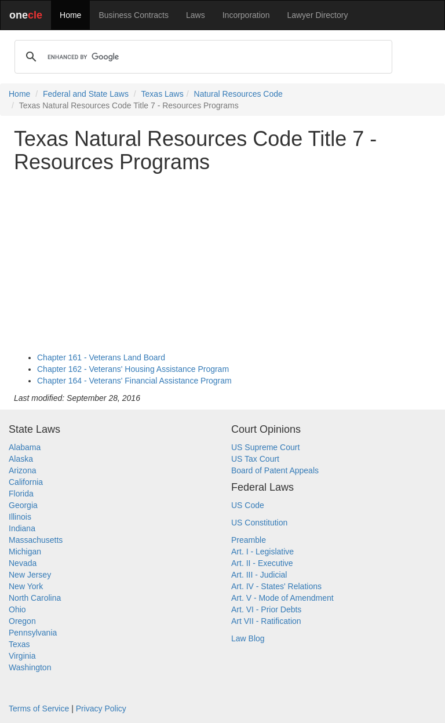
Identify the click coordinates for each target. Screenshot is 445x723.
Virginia (22, 655)
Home (70, 15)
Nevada (23, 563)
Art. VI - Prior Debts (266, 609)
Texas (19, 644)
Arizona (22, 470)
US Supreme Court (265, 447)
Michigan (25, 551)
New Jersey (30, 574)
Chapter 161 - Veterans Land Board (101, 357)
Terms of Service (39, 708)
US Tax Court (255, 458)
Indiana (22, 528)
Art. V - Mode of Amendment (282, 597)
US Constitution (259, 522)
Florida (21, 493)
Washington (30, 667)
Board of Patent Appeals (275, 470)
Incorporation (246, 15)
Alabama (25, 447)
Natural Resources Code (238, 93)
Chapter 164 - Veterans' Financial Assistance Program (134, 380)
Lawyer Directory (317, 15)
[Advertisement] (222, 262)
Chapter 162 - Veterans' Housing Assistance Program (133, 369)
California (26, 482)
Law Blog (248, 638)
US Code (247, 505)
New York (26, 586)
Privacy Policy (101, 708)
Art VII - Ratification (266, 621)
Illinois (20, 516)
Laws (195, 15)
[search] (202, 57)
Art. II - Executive (262, 563)
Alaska (21, 458)
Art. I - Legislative (262, 551)
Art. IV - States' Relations (276, 586)
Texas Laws (162, 93)
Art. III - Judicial (259, 574)
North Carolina (35, 597)
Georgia (23, 505)
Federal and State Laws (86, 93)
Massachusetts (36, 540)
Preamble (248, 540)
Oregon (22, 621)
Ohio (17, 609)
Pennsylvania (33, 632)
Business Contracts (134, 15)
